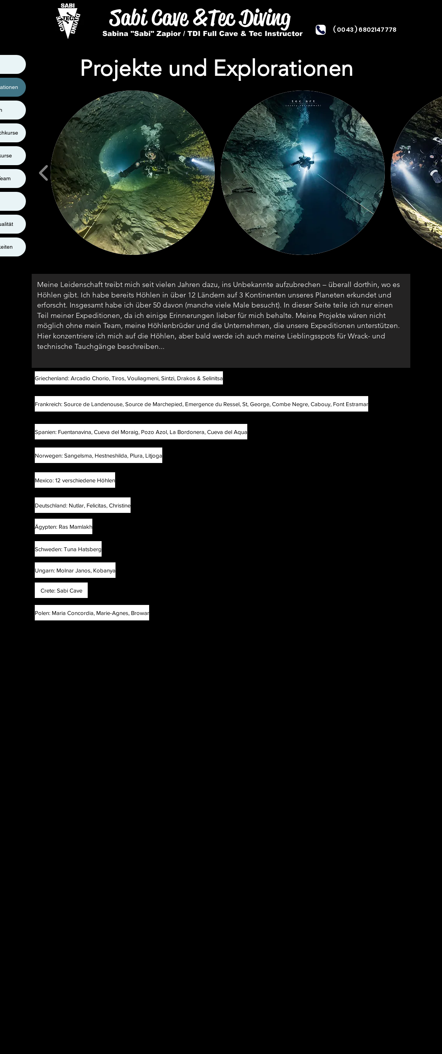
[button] (133, 173)
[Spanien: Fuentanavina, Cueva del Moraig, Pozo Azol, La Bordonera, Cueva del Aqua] (141, 431)
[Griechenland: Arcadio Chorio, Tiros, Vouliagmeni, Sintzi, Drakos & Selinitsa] (129, 377)
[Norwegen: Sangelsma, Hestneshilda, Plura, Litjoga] (98, 455)
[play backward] (44, 172)
